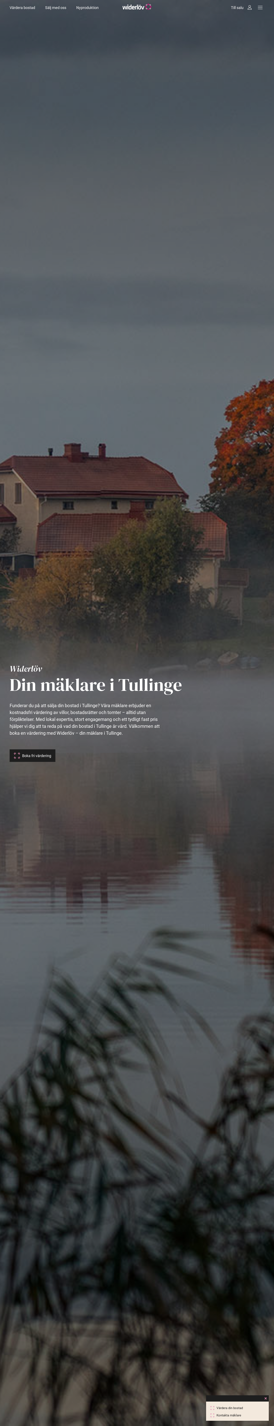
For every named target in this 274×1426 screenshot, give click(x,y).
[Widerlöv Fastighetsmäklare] (137, 7)
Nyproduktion (87, 7)
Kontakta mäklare (229, 1415)
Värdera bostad (22, 7)
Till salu (237, 7)
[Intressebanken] (250, 7)
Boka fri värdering (36, 756)
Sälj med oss (55, 7)
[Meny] (260, 7)
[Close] (266, 1398)
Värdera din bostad (230, 1408)
